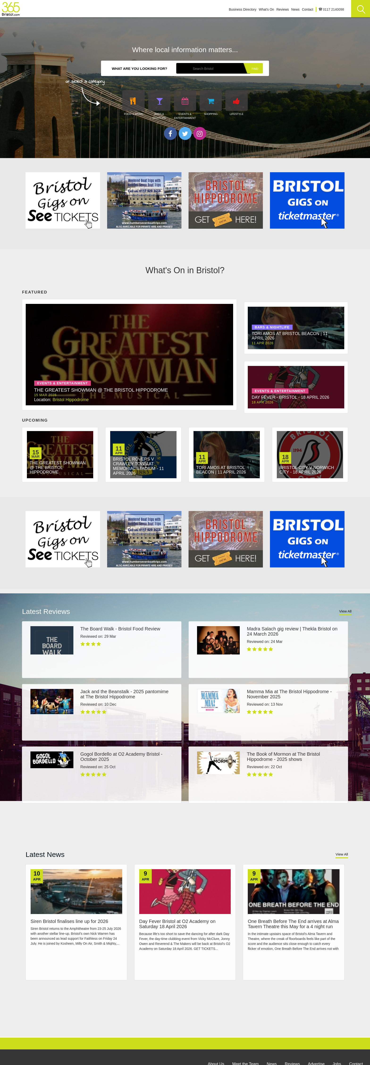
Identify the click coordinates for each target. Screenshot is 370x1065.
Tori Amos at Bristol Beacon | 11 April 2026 (221, 469)
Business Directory (242, 9)
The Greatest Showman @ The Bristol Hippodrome (58, 467)
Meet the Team (245, 1032)
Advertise (316, 1032)
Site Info (185, 1053)
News (295, 9)
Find (255, 69)
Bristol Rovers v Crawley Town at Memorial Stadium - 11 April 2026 (138, 466)
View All (345, 608)
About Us (216, 1032)
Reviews (282, 9)
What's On (266, 9)
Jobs (337, 1032)
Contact (307, 9)
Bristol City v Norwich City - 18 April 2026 (306, 469)
